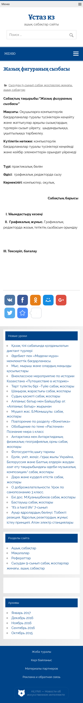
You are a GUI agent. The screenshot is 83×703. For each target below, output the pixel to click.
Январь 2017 (21, 613)
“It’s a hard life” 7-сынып (30, 507)
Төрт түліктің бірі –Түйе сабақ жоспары (43, 386)
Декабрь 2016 (22, 618)
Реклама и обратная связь (41, 677)
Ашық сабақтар (24, 548)
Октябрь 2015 (22, 633)
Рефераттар (21, 558)
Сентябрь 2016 (23, 628)
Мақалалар (20, 553)
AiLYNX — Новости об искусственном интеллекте (46, 693)
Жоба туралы (41, 651)
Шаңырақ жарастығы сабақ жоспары (41, 391)
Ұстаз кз (41, 17)
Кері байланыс (41, 660)
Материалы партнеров (41, 668)
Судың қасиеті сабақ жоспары (36, 396)
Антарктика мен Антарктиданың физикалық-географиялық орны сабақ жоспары (37, 442)
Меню (6, 4)
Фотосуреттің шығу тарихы (33, 452)
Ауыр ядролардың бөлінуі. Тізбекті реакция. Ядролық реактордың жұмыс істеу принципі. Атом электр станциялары (40, 518)
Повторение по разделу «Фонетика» (41, 421)
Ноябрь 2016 (22, 623)
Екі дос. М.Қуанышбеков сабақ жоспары (43, 497)
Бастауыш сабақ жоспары (32, 502)
